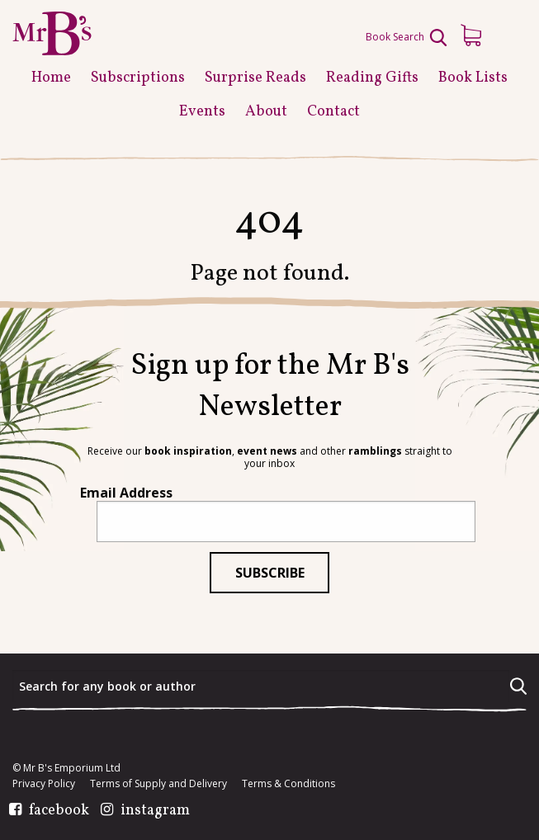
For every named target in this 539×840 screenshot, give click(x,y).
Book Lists (473, 78)
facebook (59, 811)
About (266, 111)
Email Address (126, 492)
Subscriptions (138, 78)
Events (202, 111)
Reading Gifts (372, 78)
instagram (155, 811)
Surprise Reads (255, 78)
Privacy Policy (43, 784)
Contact (333, 111)
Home (51, 78)
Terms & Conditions (288, 784)
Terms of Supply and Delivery (158, 784)
